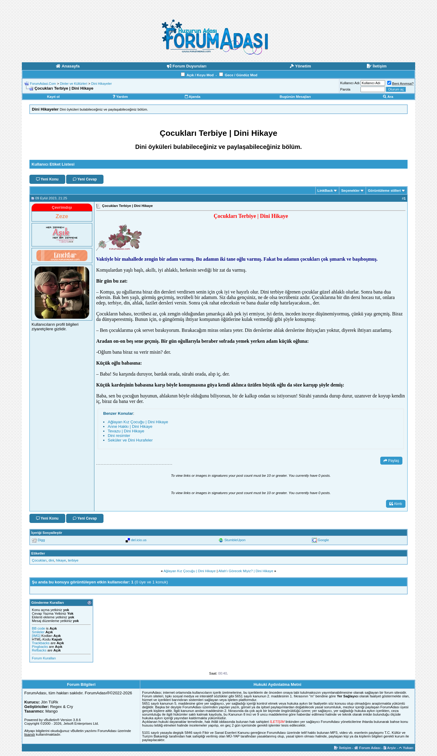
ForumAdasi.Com (43, 83)
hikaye (61, 560)
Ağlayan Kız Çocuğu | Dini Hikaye (138, 422)
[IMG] (36, 635)
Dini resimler (119, 435)
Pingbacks (40, 646)
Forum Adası (367, 748)
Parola (345, 89)
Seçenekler (350, 190)
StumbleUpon (235, 540)
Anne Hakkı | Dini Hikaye (130, 426)
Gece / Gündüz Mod (241, 75)
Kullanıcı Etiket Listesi (53, 164)
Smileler (38, 632)
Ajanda (192, 96)
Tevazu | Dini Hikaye (126, 431)
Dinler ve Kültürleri (73, 83)
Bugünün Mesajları (295, 96)
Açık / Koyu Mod (200, 75)
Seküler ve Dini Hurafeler (130, 440)
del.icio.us (139, 540)
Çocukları (39, 560)
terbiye (73, 560)
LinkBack (325, 190)
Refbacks (39, 650)
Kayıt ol (53, 96)
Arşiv (390, 748)
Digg (41, 540)
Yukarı (406, 748)
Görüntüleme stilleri (384, 190)
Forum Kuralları (44, 658)
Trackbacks (40, 643)
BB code (38, 628)
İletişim (342, 748)
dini (51, 560)
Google (323, 540)
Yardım (120, 96)
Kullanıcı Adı (350, 83)
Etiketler (38, 553)
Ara (388, 96)
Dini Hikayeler (101, 83)
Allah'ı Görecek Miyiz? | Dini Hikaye (245, 571)
